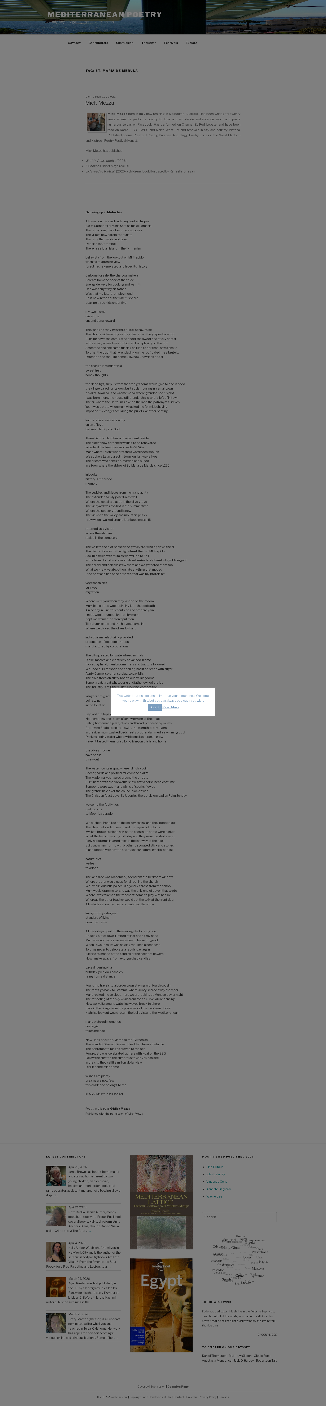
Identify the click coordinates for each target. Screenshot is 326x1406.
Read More (170, 707)
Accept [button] (154, 707)
